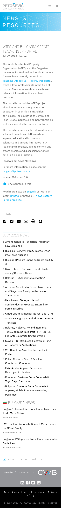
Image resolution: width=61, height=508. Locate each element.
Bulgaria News (19, 402)
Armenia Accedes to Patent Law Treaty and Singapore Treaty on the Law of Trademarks (28, 291)
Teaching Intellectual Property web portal (27, 80)
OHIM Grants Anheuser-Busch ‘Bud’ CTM (29, 313)
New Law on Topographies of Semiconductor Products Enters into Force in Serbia (26, 304)
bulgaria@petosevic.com (17, 171)
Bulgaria (31, 191)
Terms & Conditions (15, 492)
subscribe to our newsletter (22, 459)
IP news (15, 195)
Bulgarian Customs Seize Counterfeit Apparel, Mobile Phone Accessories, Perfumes (26, 390)
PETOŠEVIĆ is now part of (30, 472)
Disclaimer (37, 492)
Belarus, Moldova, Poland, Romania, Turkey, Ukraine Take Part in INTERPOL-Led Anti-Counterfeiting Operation (28, 331)
